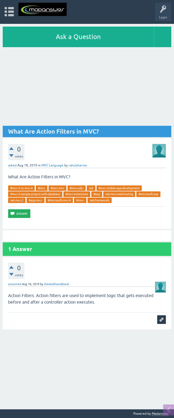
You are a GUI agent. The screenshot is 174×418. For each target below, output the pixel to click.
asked (12, 165)
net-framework (99, 200)
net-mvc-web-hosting (119, 194)
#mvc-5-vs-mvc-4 (21, 188)
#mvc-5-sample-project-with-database (35, 194)
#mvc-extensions (77, 194)
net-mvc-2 (16, 200)
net (91, 188)
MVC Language (52, 165)
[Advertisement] (87, 88)
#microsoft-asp (148, 194)
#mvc (41, 188)
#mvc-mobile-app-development (119, 188)
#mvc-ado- (76, 188)
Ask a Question (78, 36)
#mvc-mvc (57, 188)
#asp (97, 194)
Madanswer (160, 414)
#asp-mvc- (35, 200)
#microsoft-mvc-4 (59, 200)
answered (14, 284)
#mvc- (80, 200)
